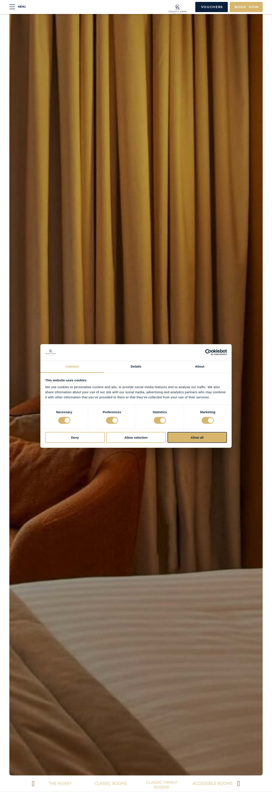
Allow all (197, 437)
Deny (75, 437)
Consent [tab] (72, 366)
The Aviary (46, 783)
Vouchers (208, 7)
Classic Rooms (97, 783)
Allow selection (135, 437)
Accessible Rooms (199, 783)
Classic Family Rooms (147, 785)
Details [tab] (136, 366)
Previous (33, 784)
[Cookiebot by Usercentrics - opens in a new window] (208, 352)
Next (239, 784)
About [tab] (199, 366)
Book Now (245, 7)
